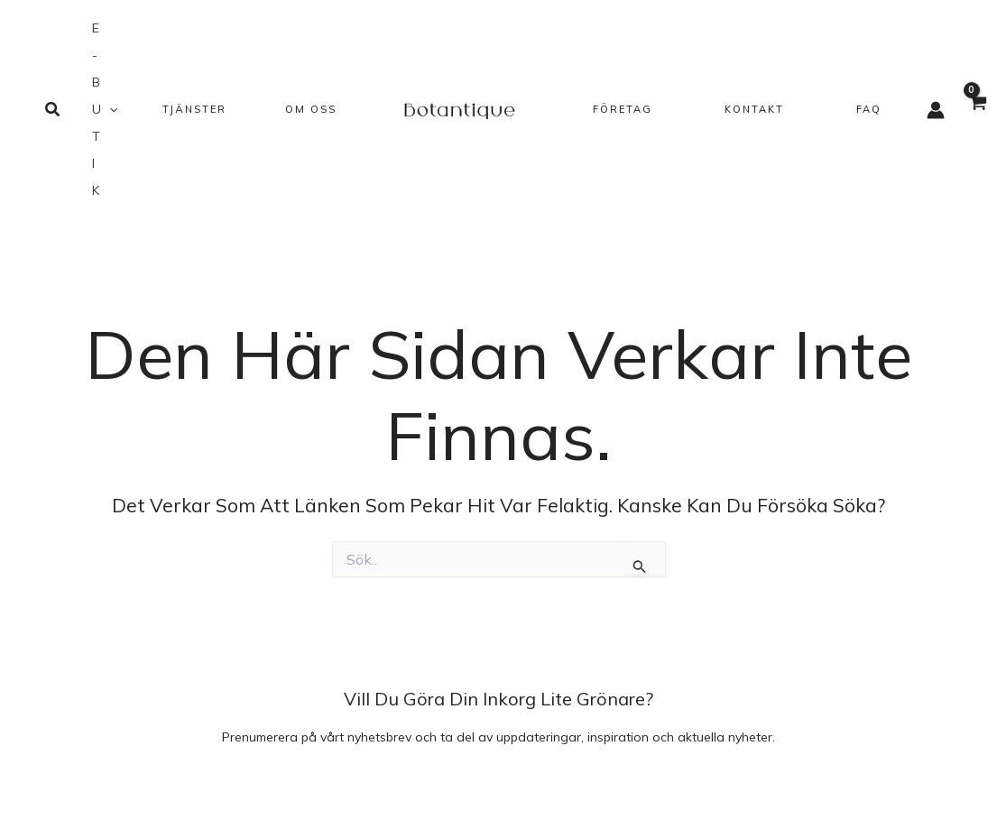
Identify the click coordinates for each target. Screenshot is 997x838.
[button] (53, 110)
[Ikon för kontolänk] (936, 110)
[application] (109, 109)
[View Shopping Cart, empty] (977, 113)
